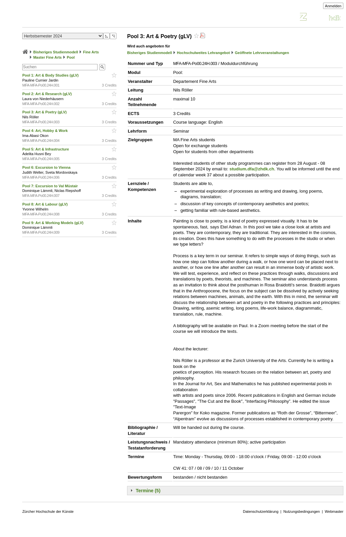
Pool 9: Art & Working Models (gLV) (53, 223)
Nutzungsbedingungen (301, 511)
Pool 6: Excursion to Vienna (46, 167)
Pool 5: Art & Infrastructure (46, 149)
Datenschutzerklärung (260, 511)
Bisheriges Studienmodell (55, 52)
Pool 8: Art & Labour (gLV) (45, 204)
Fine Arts (91, 52)
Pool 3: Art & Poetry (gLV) (45, 112)
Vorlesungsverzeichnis (71, 17)
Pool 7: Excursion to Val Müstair (50, 186)
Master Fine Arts (47, 57)
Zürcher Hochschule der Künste (48, 511)
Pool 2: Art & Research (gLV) (47, 94)
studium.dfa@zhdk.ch (252, 168)
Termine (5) (148, 490)
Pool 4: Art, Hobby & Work (45, 131)
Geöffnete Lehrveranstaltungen (262, 53)
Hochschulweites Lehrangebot (203, 53)
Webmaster (334, 511)
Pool (71, 57)
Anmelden (333, 6)
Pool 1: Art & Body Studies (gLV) (51, 75)
